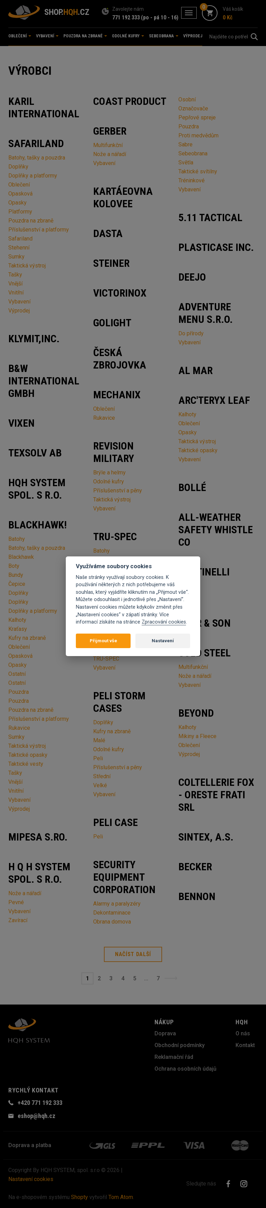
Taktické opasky (27, 755)
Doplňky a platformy (32, 175)
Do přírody (191, 333)
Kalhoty (17, 620)
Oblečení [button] (19, 36)
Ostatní (17, 674)
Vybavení (19, 301)
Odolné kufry (108, 481)
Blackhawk (21, 557)
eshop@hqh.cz (36, 1115)
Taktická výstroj (27, 265)
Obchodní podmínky (179, 1045)
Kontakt (245, 1045)
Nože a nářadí (24, 893)
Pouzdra (18, 692)
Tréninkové (191, 180)
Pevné (16, 902)
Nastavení (163, 640)
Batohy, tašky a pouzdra (36, 157)
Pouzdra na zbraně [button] (85, 36)
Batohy (16, 539)
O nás (243, 1033)
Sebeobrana (192, 153)
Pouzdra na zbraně (30, 220)
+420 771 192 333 (40, 1102)
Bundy (15, 575)
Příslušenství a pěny (117, 490)
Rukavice (19, 728)
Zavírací (17, 920)
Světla (185, 162)
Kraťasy (17, 629)
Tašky (15, 274)
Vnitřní (16, 292)
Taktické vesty (25, 764)
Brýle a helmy (109, 472)
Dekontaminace (112, 912)
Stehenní (18, 247)
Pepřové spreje (197, 117)
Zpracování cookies (164, 622)
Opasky (17, 202)
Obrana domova (112, 921)
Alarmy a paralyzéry (117, 903)
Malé (99, 740)
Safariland (20, 238)
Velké (100, 785)
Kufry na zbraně (27, 638)
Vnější (15, 283)
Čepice (16, 584)
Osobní (187, 99)
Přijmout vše (103, 640)
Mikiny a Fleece (197, 736)
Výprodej (192, 36)
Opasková (20, 193)
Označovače (193, 108)
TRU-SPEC (106, 658)
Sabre (185, 144)
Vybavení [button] (47, 36)
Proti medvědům (198, 135)
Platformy (20, 211)
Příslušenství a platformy (38, 229)
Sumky (16, 256)
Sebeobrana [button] (163, 36)
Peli (98, 758)
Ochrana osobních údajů (185, 1068)
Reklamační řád (173, 1057)
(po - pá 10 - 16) (159, 17)
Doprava (165, 1033)
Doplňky (18, 166)
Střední (101, 776)
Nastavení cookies (30, 1179)
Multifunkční (108, 145)
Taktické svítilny (197, 171)
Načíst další (133, 954)
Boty (13, 566)
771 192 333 (126, 17)
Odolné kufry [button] (128, 36)
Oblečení (19, 184)
